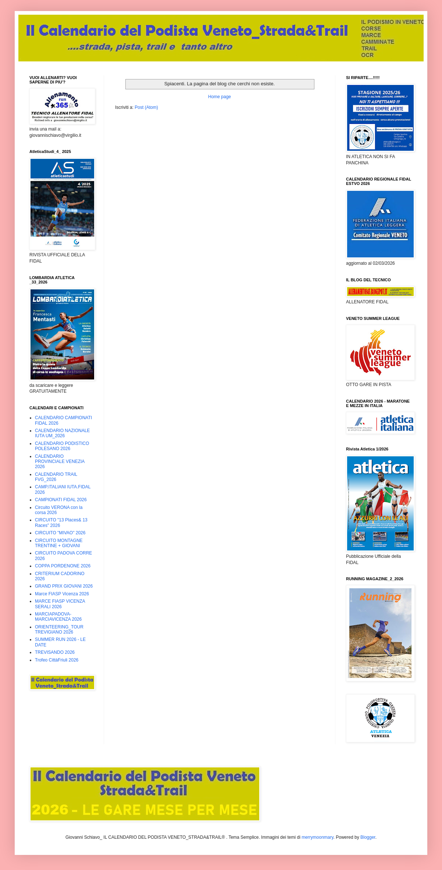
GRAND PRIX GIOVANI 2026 (64, 586)
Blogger (367, 837)
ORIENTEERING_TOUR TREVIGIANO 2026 (59, 629)
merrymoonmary (317, 837)
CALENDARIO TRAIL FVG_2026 (56, 477)
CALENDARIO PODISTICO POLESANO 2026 (62, 446)
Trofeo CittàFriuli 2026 (56, 660)
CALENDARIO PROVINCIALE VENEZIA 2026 (60, 462)
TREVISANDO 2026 (55, 652)
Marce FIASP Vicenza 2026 (62, 593)
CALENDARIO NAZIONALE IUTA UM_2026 (62, 433)
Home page (219, 96)
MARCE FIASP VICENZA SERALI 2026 (60, 604)
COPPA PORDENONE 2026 (62, 565)
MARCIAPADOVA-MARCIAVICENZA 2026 (58, 617)
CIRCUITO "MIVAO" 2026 (60, 532)
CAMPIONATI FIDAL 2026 (61, 499)
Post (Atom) (146, 107)
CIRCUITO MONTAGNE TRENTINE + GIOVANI (59, 543)
